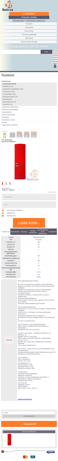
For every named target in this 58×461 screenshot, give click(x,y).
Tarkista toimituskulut (25, 399)
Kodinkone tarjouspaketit (10, 109)
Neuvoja (4, 122)
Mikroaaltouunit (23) (9, 102)
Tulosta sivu (8, 213)
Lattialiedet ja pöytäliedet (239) (13, 89)
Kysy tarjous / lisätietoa (12, 210)
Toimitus (55, 55)
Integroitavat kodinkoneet (10, 107)
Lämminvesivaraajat (8, 114)
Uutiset (55, 53)
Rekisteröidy (18, 20)
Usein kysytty (29, 31)
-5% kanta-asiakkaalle (29, 34)
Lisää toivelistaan (8, 197)
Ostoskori (29, 13)
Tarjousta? (55, 59)
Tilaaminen (55, 57)
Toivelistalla (55, 66)
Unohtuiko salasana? (35, 20)
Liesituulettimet (7, 112)
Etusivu (55, 51)
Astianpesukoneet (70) (10, 97)
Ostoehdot (29, 24)
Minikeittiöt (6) (7, 99)
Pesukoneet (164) (9, 91)
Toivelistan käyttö (55, 62)
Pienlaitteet (5, 117)
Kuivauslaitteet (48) (9, 94)
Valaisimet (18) (8, 104)
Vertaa (6, 204)
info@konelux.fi (22, 450)
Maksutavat (29, 38)
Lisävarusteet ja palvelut (10, 125)
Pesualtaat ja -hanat (8, 120)
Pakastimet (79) (8, 86)
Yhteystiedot (29, 27)
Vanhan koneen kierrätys (29, 42)
